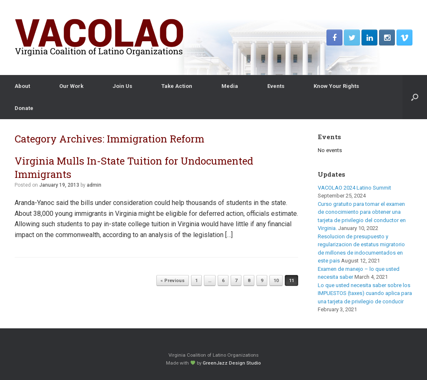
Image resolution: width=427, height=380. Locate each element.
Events (275, 86)
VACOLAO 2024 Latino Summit (354, 188)
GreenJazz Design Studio (232, 363)
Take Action (176, 86)
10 (276, 280)
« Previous (173, 280)
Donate (24, 108)
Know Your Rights (336, 86)
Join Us (122, 86)
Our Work (71, 86)
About (22, 86)
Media (229, 86)
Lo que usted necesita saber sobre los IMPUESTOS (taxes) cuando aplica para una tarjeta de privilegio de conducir (365, 293)
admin (94, 185)
